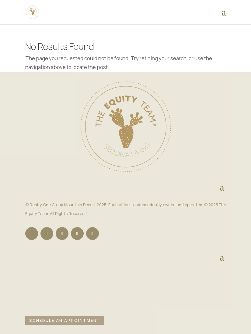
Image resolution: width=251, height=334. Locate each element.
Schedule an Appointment (64, 320)
